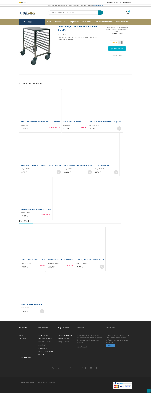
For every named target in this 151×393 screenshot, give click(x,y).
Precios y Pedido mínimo (46, 351)
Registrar (118, 2)
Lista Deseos (127, 2)
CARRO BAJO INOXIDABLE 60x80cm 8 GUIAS (90, 259)
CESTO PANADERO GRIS (102, 165)
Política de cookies (44, 342)
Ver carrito (22, 339)
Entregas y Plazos (63, 342)
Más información (98, 5)
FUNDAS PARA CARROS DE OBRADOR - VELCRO (36, 209)
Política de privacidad (45, 339)
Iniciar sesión (111, 2)
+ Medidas (83, 127)
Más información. (82, 347)
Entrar (21, 335)
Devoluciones (42, 348)
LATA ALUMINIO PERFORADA (72, 122)
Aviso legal (42, 345)
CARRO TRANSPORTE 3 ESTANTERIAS (33, 259)
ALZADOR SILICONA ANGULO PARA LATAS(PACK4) (105, 122)
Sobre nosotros (43, 335)
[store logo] (28, 13)
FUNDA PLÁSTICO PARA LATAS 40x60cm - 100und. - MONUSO (41, 165)
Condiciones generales (65, 335)
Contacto (41, 354)
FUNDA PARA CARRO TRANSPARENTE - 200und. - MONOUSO (40, 122)
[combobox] (83, 12)
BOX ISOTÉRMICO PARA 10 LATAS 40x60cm (78, 165)
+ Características (54, 127)
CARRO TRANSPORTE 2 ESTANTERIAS (60, 259)
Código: (23, 125)
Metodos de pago (63, 339)
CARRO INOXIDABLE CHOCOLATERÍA (32, 304)
